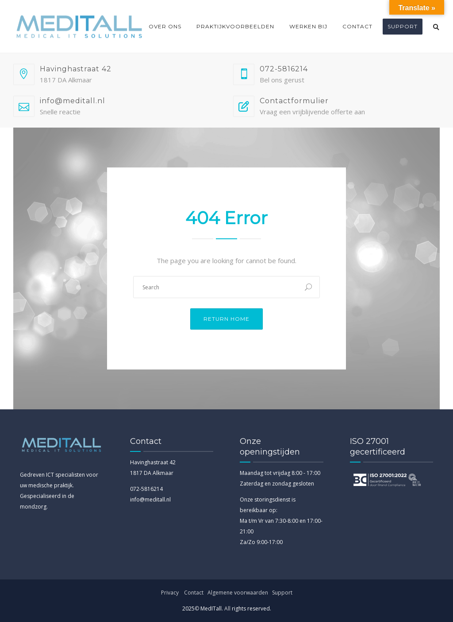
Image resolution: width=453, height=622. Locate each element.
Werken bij (308, 26)
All (227, 608)
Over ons (165, 26)
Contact (357, 26)
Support (403, 26)
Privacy (170, 592)
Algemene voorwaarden (238, 592)
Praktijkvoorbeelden (235, 26)
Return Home (226, 318)
